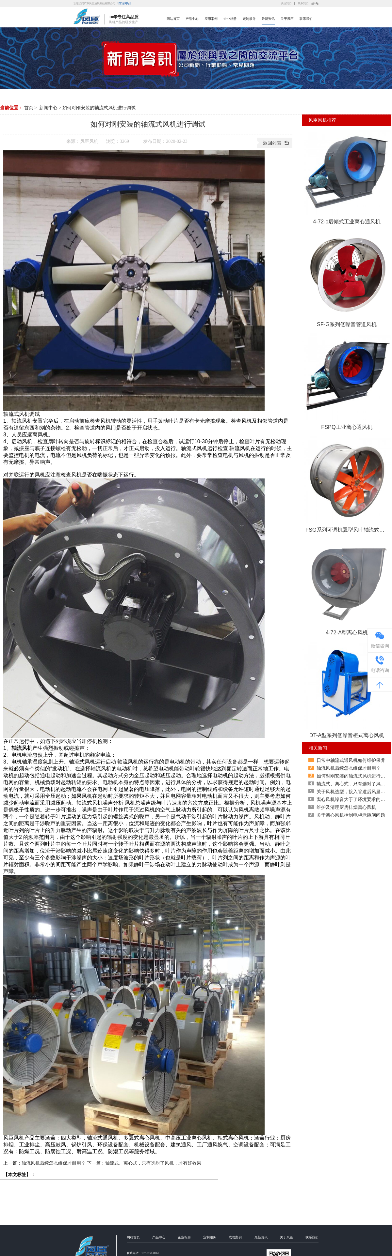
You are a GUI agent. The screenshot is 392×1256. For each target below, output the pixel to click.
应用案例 (211, 18)
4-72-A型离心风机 (347, 632)
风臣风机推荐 (322, 120)
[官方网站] (125, 3)
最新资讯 (268, 18)
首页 (28, 107)
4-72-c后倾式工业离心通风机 (346, 221)
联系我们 (303, 3)
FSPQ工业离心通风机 (346, 427)
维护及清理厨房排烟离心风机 (346, 807)
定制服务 (249, 18)
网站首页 (173, 18)
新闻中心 (48, 107)
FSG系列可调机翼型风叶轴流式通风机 (348, 530)
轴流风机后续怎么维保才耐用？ (54, 1163)
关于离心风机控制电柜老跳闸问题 (351, 815)
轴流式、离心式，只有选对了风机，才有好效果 (153, 1163)
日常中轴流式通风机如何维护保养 (351, 760)
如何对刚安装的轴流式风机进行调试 (99, 107)
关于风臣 (287, 18)
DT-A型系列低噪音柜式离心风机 (346, 735)
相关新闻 (318, 747)
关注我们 (286, 3)
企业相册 (230, 18)
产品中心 (192, 18)
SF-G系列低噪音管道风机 (347, 324)
